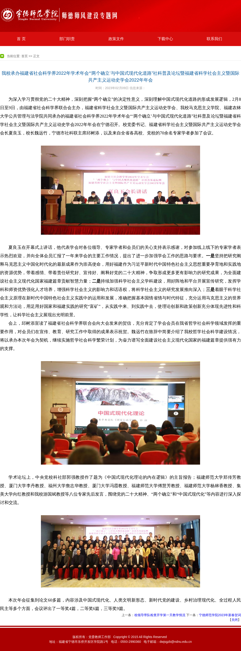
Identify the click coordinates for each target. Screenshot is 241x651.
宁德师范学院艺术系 (80, 14)
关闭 (234, 620)
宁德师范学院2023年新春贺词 (220, 615)
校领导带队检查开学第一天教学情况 (159, 615)
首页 (24, 56)
